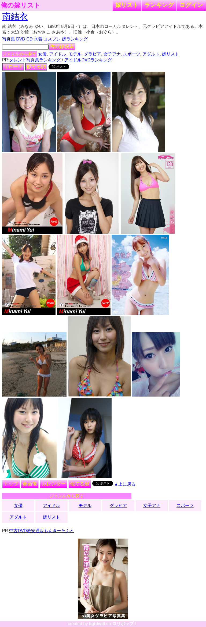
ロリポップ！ (125, 623)
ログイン (191, 5)
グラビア (92, 54)
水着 (38, 39)
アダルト (151, 54)
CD (29, 39)
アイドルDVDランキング (88, 60)
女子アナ (112, 54)
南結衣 (15, 16)
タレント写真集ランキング (35, 60)
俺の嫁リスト (21, 5)
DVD (20, 39)
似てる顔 (36, 66)
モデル (75, 54)
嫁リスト (127, 5)
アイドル (57, 54)
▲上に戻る (124, 484)
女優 (42, 54)
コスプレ (52, 39)
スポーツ (131, 54)
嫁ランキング (75, 39)
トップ (11, 484)
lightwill (97, 623)
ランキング (159, 5)
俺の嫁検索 (62, 46)
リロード (13, 66)
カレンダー (54, 484)
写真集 (8, 39)
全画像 (30, 484)
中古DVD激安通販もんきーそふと (41, 530)
